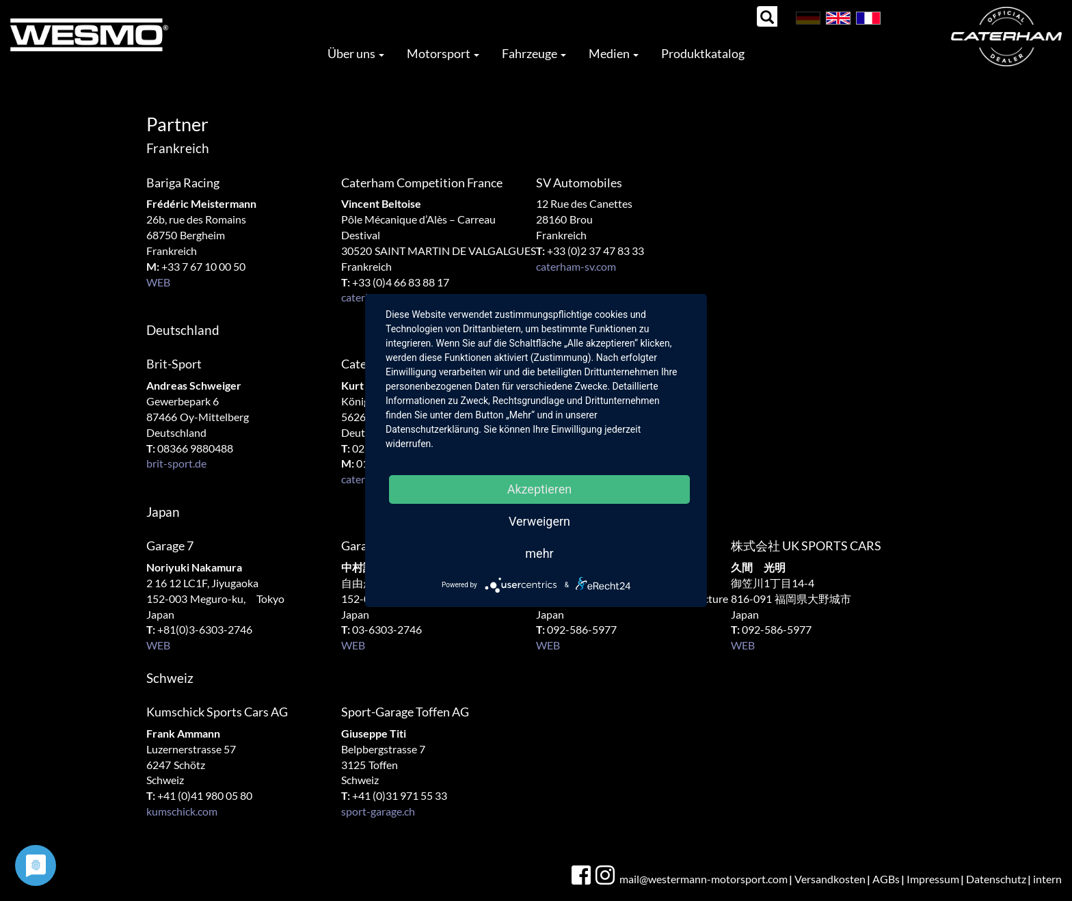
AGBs (886, 878)
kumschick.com (181, 811)
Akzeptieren (539, 489)
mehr (539, 553)
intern (1047, 878)
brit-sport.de (176, 463)
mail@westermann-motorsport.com (703, 878)
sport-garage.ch (378, 811)
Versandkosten (830, 878)
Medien (614, 53)
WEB (158, 281)
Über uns (355, 53)
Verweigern (539, 521)
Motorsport (443, 53)
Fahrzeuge (534, 53)
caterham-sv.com (576, 266)
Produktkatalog (703, 53)
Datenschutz (996, 878)
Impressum (933, 878)
